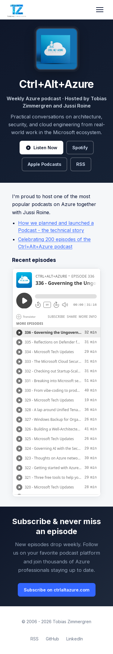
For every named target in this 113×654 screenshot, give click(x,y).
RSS (80, 164)
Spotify (80, 147)
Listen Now (41, 147)
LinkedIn (74, 638)
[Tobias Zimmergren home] (16, 9)
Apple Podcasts (44, 164)
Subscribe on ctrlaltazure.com (56, 589)
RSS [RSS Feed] (34, 638)
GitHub (52, 638)
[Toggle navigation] (100, 9)
